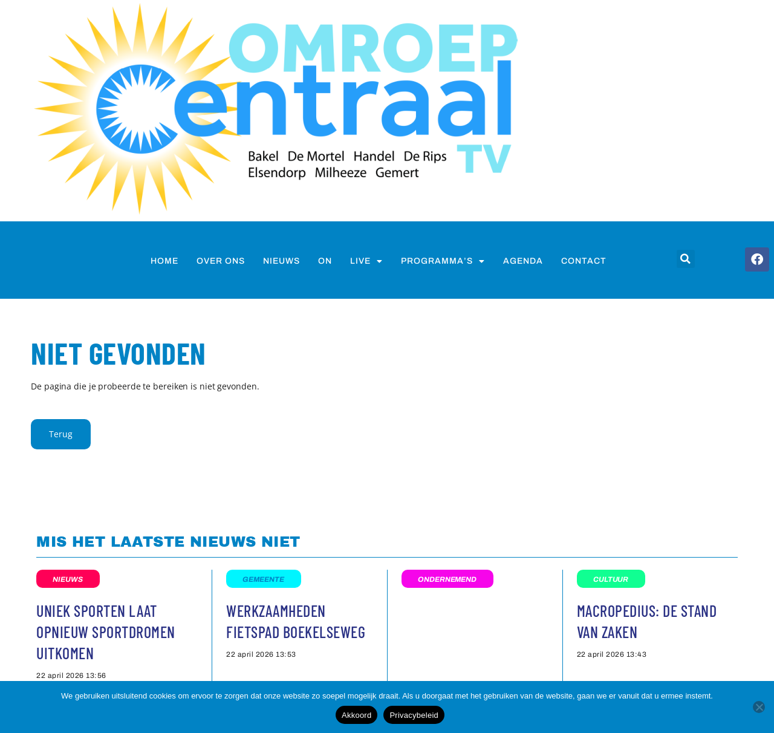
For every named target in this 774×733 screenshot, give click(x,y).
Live (366, 261)
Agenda (523, 261)
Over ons (221, 261)
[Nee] (759, 707)
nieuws (281, 261)
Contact (584, 261)
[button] (686, 259)
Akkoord (356, 715)
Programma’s (443, 261)
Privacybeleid (413, 715)
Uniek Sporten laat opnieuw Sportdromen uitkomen (105, 631)
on (325, 261)
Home (164, 261)
